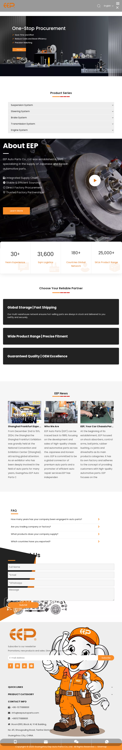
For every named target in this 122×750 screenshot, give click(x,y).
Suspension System (22, 105)
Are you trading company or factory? (31, 526)
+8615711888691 (20, 718)
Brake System (19, 117)
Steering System (20, 111)
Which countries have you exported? (30, 541)
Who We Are (51, 426)
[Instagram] (31, 665)
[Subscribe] (106, 657)
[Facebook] (10, 665)
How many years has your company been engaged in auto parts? (46, 519)
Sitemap (102, 746)
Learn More (16, 210)
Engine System (19, 130)
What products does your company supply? (34, 534)
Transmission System (23, 123)
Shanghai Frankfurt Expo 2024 (24, 426)
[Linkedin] (17, 665)
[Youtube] (24, 665)
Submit (23, 605)
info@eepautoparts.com (25, 712)
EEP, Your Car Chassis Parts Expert (97, 426)
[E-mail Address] (52, 657)
